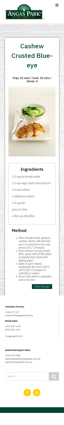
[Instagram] (36, 392)
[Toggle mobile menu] (57, 5)
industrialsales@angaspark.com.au (22, 358)
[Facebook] (27, 392)
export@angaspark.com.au (18, 362)
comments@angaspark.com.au (19, 315)
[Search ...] (27, 376)
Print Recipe (42, 286)
